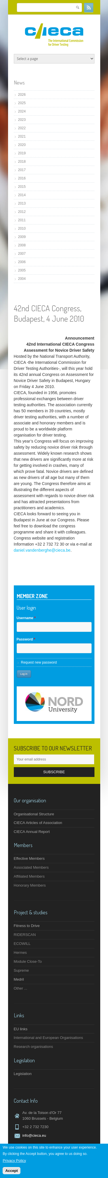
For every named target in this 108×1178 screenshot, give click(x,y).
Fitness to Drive (27, 926)
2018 (22, 162)
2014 (22, 195)
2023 (22, 120)
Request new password (39, 662)
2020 (22, 145)
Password (26, 639)
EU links (21, 1029)
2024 (22, 111)
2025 (22, 103)
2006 (22, 262)
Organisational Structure (34, 814)
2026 (22, 95)
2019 (22, 153)
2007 (22, 254)
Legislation (23, 1074)
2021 (22, 136)
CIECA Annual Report (32, 831)
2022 (22, 128)
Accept (11, 1171)
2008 (22, 245)
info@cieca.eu (34, 1135)
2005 (22, 270)
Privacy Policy (14, 1160)
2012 (22, 212)
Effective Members (29, 858)
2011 (22, 220)
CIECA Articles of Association (38, 823)
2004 (22, 279)
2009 (22, 237)
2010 (22, 228)
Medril (19, 979)
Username (26, 618)
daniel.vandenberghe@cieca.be (42, 550)
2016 (22, 178)
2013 (22, 203)
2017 (22, 170)
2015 (22, 187)
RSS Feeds (88, 7)
